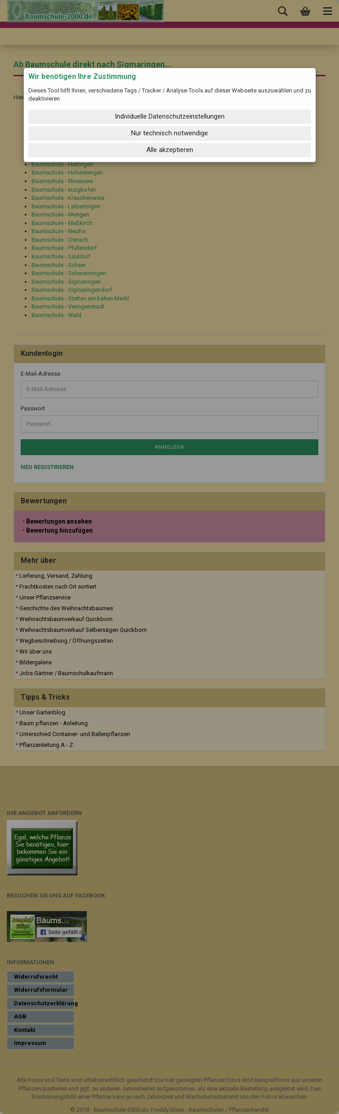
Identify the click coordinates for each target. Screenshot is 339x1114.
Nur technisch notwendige (169, 133)
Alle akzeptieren (169, 150)
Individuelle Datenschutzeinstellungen (170, 116)
